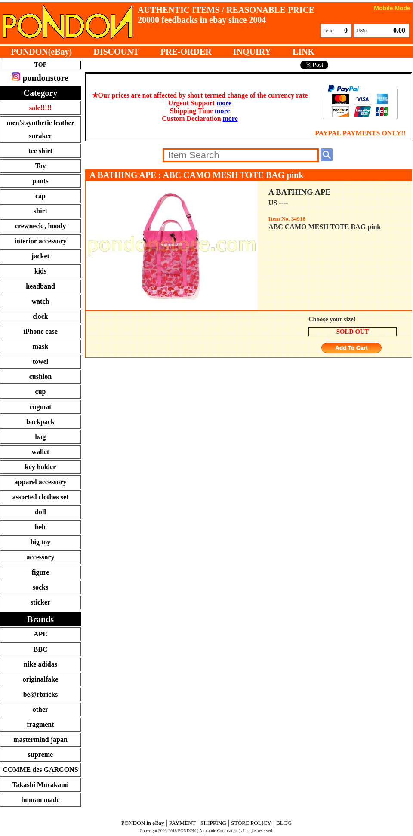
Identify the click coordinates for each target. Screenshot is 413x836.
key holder (40, 466)
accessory (41, 557)
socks (40, 587)
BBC (41, 649)
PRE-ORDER (186, 51)
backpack (40, 421)
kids (40, 271)
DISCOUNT (116, 51)
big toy (41, 542)
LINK (303, 51)
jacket (40, 256)
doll (40, 512)
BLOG (284, 823)
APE (40, 634)
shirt (40, 211)
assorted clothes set (40, 497)
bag (40, 436)
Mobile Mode (392, 8)
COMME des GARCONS (40, 769)
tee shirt (40, 150)
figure (40, 572)
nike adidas (40, 664)
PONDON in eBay (142, 823)
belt (40, 527)
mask (40, 346)
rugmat (41, 406)
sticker (40, 602)
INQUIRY (252, 51)
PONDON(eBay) (41, 51)
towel (40, 361)
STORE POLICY (251, 823)
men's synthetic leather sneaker (40, 129)
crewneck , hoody (40, 226)
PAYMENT (182, 823)
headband (40, 286)
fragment (40, 724)
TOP (40, 64)
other (40, 709)
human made (40, 799)
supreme (40, 754)
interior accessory (41, 241)
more (223, 103)
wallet (40, 451)
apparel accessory (40, 482)
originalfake (41, 679)
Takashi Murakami (40, 784)
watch (40, 301)
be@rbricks (40, 694)
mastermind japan (40, 739)
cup (40, 391)
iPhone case (40, 331)
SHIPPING (213, 823)
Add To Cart (351, 348)
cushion (40, 376)
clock (40, 316)
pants (40, 180)
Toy (40, 165)
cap (40, 196)
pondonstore (40, 77)
